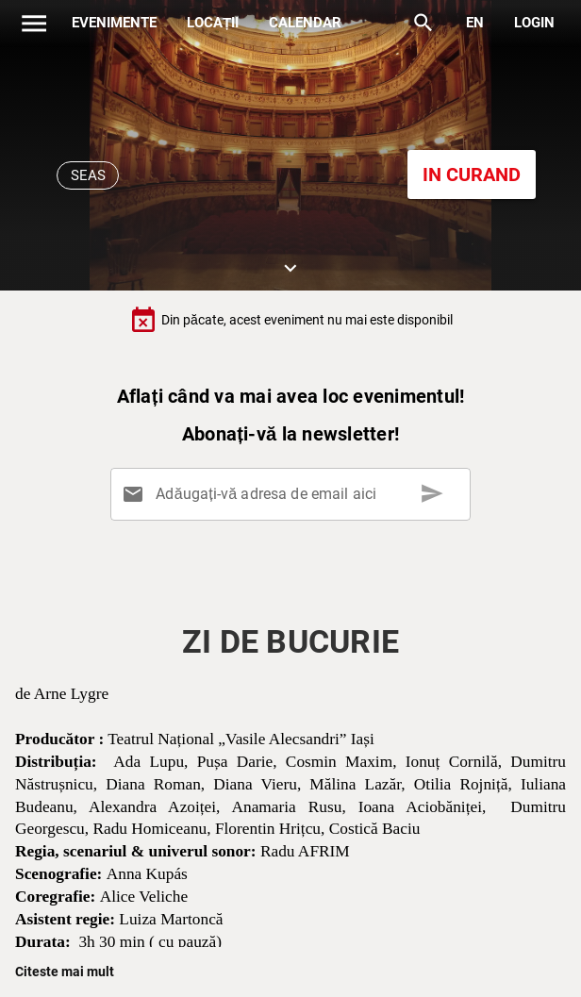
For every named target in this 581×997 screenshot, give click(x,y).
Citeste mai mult (64, 971)
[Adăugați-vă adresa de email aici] (294, 494)
